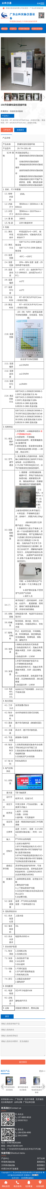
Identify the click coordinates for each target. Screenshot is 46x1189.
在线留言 (20, 130)
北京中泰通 (29, 1099)
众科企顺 (18, 1102)
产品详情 (6, 138)
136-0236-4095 (24, 1132)
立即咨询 (7, 130)
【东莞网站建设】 (27, 1178)
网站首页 (4, 29)
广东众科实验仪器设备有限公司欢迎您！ (17, 8)
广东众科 (19, 1099)
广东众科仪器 (29, 1102)
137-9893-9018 (24, 1117)
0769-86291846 (14, 1143)
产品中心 (13, 29)
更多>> (42, 1071)
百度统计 (27, 1175)
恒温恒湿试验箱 (37, 29)
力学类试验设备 (8, 1165)
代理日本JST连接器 (9, 1169)
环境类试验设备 (24, 29)
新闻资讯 (41, 1162)
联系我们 (41, 1165)
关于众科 (41, 1158)
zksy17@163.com (15, 1146)
